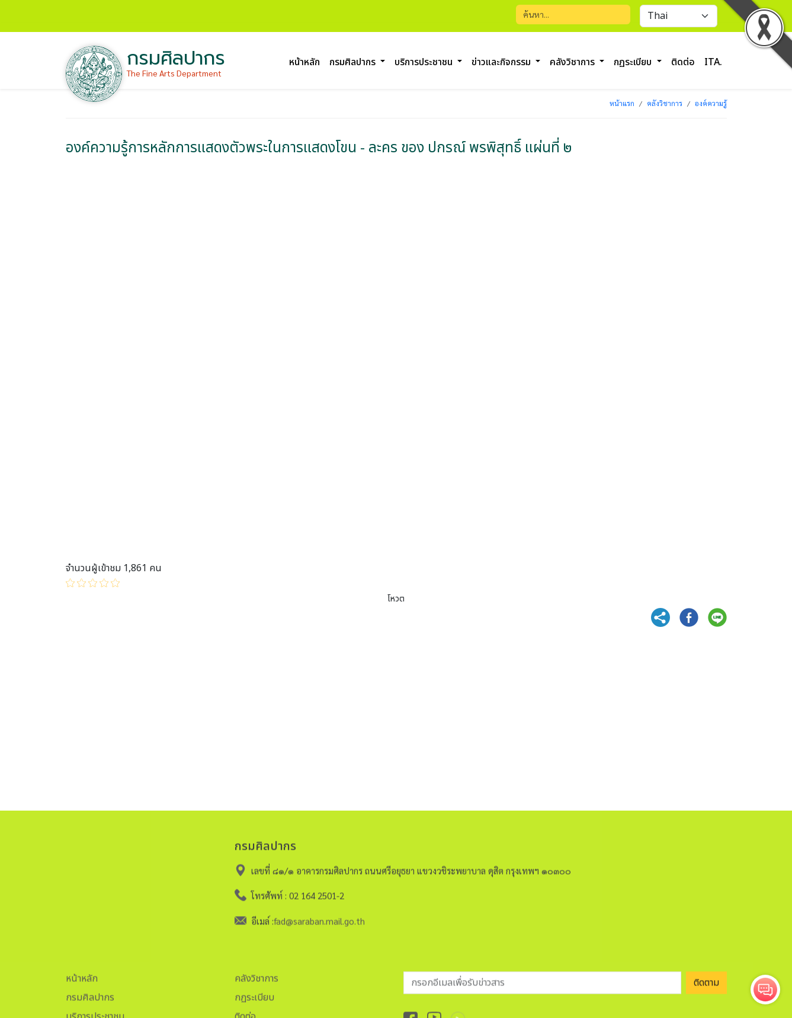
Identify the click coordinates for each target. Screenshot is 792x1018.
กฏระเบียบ (254, 993)
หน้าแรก (622, 103)
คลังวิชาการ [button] (573, 62)
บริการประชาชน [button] (425, 62)
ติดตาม (706, 978)
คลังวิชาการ (664, 103)
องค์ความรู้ (711, 103)
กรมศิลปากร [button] (353, 62)
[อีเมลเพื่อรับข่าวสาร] (542, 978)
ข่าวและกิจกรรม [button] (502, 62)
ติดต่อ (683, 62)
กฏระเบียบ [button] (634, 62)
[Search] (573, 14)
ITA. (713, 62)
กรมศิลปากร (90, 993)
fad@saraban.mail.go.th (319, 916)
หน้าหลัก (304, 62)
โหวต (396, 599)
